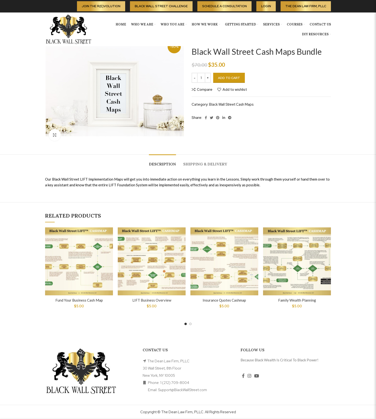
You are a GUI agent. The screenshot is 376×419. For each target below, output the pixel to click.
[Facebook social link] (205, 118)
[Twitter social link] (211, 118)
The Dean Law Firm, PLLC (305, 6)
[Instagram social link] (249, 375)
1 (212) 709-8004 (174, 382)
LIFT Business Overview (151, 300)
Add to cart (229, 78)
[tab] (162, 161)
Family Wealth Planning (297, 300)
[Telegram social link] (230, 118)
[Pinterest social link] (218, 118)
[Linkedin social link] (224, 118)
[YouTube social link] (256, 375)
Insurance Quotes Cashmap (224, 300)
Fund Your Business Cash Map (79, 300)
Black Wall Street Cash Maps (231, 104)
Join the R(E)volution (101, 6)
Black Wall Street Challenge (161, 6)
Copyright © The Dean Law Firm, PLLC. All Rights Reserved (188, 412)
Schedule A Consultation (224, 6)
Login (266, 6)
